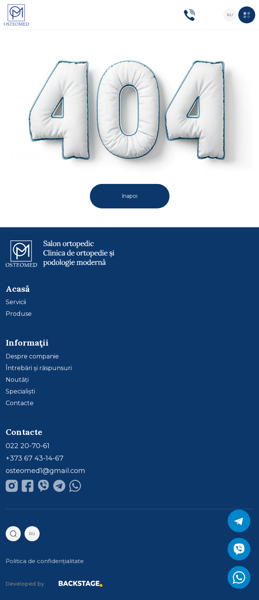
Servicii (16, 302)
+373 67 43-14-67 (34, 458)
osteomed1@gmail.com (45, 470)
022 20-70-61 (27, 445)
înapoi (129, 196)
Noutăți (17, 380)
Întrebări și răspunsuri (39, 368)
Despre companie (32, 357)
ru (230, 14)
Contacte (20, 403)
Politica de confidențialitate (45, 561)
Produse (19, 314)
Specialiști (20, 392)
